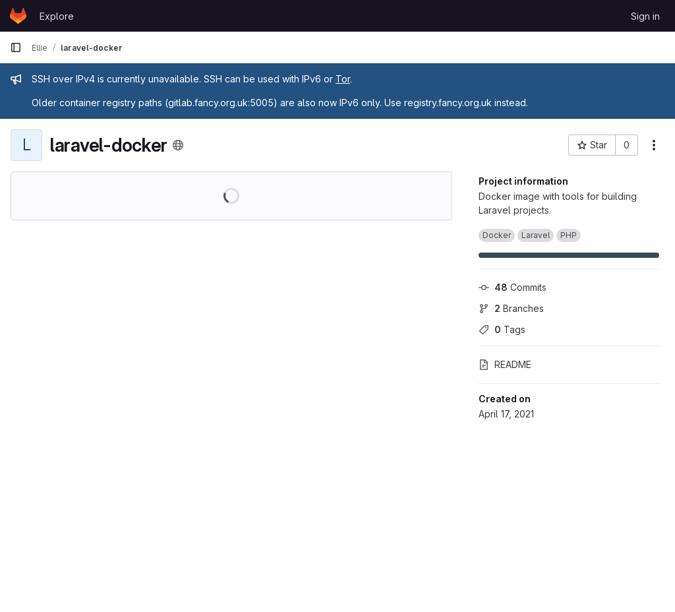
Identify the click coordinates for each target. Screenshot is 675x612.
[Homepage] (18, 15)
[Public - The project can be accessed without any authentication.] (178, 145)
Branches (511, 308)
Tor (343, 78)
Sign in (645, 16)
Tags (502, 329)
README (505, 364)
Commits (512, 287)
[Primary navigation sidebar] (15, 47)
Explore (57, 16)
